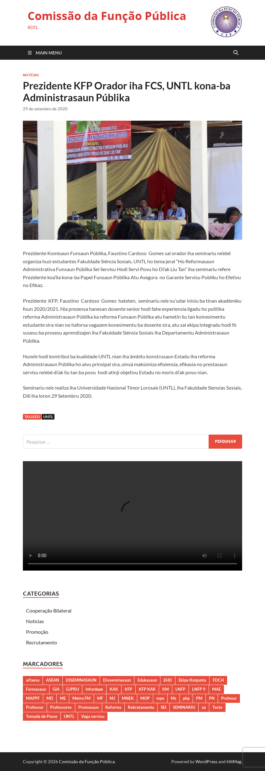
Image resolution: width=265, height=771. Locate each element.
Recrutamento (41, 642)
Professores (61, 707)
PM (199, 698)
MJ (112, 698)
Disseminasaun (117, 680)
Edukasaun (147, 680)
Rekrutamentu (141, 707)
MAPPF (33, 698)
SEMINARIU (184, 707)
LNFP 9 (198, 689)
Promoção (37, 632)
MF (100, 698)
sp (204, 707)
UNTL (48, 416)
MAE (216, 689)
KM (165, 689)
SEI (163, 707)
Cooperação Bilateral (48, 610)
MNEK (128, 698)
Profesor (229, 698)
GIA (56, 689)
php (186, 698)
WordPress (206, 761)
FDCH (218, 680)
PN (212, 698)
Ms (173, 698)
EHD (168, 680)
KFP (128, 689)
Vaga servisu (92, 716)
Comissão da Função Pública (107, 15)
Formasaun (36, 689)
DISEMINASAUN (81, 680)
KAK (114, 689)
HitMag (233, 761)
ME (63, 698)
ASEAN (52, 680)
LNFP (180, 689)
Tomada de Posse (41, 716)
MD (49, 698)
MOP (145, 698)
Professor (35, 707)
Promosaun (88, 707)
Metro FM (81, 698)
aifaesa (32, 680)
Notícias (31, 75)
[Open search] (236, 53)
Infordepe (94, 689)
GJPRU (72, 689)
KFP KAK (147, 689)
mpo (160, 698)
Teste (217, 707)
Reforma (113, 707)
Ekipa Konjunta (192, 680)
